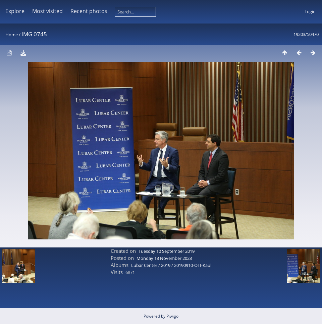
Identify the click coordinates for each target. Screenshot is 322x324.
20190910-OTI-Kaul (192, 265)
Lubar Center (144, 265)
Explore (14, 11)
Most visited (47, 11)
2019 (165, 265)
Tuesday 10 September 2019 (167, 251)
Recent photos (88, 11)
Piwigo (172, 316)
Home (11, 35)
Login (310, 11)
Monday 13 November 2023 (164, 258)
